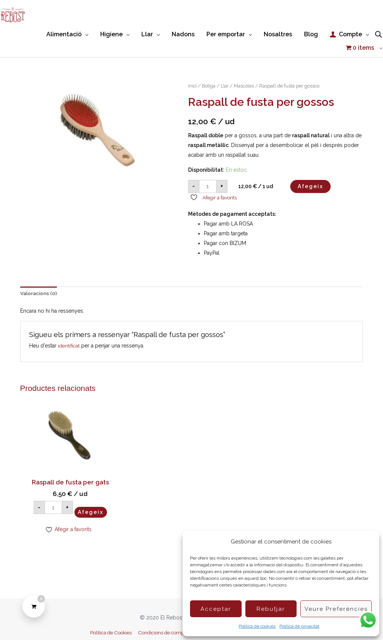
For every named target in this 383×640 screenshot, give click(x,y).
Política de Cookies (104, 621)
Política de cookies (257, 626)
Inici (192, 70)
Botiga (209, 70)
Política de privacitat (299, 626)
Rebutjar (271, 609)
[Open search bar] (378, 32)
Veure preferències (336, 609)
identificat (69, 331)
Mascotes (246, 70)
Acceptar (215, 609)
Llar (226, 70)
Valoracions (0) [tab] (39, 278)
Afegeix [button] (60, 502)
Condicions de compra (162, 621)
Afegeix (310, 171)
